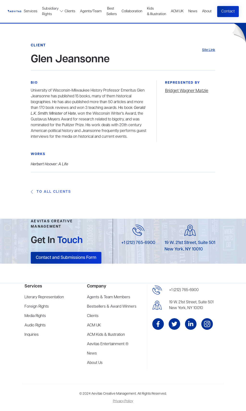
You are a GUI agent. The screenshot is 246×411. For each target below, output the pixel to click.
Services (30, 11)
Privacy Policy (123, 401)
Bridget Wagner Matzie (186, 91)
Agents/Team (91, 11)
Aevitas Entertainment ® (108, 344)
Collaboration (132, 11)
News (192, 11)
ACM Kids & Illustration (106, 334)
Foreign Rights (37, 306)
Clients (70, 11)
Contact (228, 11)
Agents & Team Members (108, 297)
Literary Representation (44, 297)
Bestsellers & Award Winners (111, 306)
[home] (14, 11)
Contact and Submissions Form (66, 258)
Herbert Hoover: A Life (49, 164)
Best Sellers (111, 11)
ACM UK (177, 11)
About (207, 11)
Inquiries (32, 334)
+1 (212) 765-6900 (138, 243)
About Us (95, 363)
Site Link (208, 50)
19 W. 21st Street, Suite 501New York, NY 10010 (191, 305)
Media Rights (35, 316)
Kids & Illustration (156, 11)
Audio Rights (35, 325)
